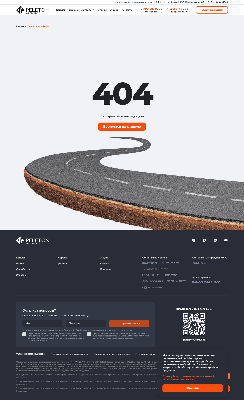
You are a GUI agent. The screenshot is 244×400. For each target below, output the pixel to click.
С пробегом (23, 269)
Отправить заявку (129, 323)
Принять (192, 388)
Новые (20, 263)
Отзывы (102, 10)
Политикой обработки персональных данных (85, 330)
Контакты (127, 10)
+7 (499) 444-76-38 (176, 8)
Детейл (62, 263)
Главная (20, 26)
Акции (114, 10)
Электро (21, 275)
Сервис (73, 10)
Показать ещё (21, 377)
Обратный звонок (212, 10)
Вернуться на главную (122, 126)
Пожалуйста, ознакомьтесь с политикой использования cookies (188, 378)
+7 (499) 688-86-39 (150, 8)
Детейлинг (87, 10)
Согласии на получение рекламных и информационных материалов (121, 337)
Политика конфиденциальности (69, 354)
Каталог (60, 10)
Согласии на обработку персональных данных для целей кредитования (56, 339)
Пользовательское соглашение (112, 354)
